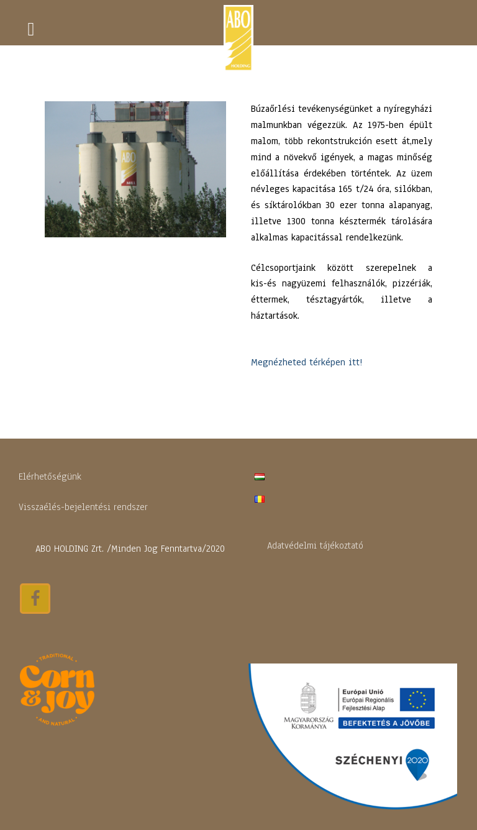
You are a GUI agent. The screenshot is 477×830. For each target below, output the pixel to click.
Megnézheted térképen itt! (306, 362)
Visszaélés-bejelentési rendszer (83, 507)
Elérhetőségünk (50, 476)
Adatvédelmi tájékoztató (315, 545)
